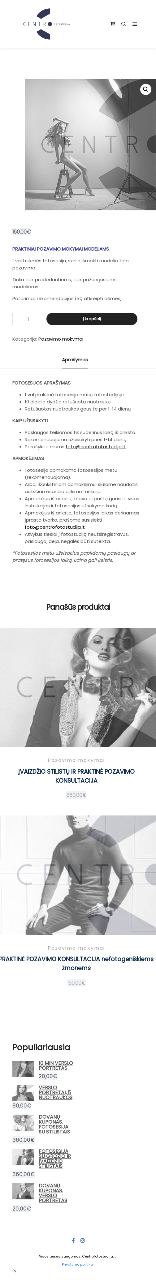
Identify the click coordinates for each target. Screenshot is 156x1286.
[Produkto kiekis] (27, 319)
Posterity (24, 1270)
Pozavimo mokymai (60, 339)
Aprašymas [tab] (75, 359)
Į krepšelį (92, 319)
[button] (145, 89)
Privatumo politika (77, 1264)
